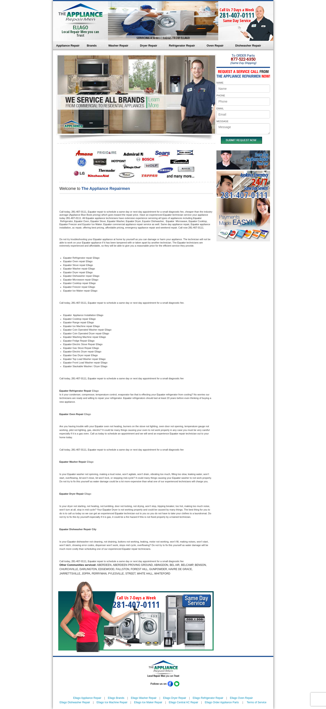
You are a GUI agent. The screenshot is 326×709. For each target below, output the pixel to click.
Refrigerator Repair (182, 45)
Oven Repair (215, 45)
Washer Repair (118, 45)
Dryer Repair (148, 45)
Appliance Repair (68, 45)
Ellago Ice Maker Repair (148, 702)
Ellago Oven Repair (241, 698)
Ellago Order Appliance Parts (222, 702)
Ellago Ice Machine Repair (112, 702)
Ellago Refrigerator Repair (208, 698)
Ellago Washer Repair (143, 698)
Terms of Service (256, 702)
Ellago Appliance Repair (87, 698)
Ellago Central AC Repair (183, 702)
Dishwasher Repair (248, 45)
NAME (220, 82)
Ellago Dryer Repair (174, 698)
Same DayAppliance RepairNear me (257, 159)
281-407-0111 (237, 15)
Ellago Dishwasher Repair (75, 702)
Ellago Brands (116, 698)
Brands (92, 45)
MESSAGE (222, 121)
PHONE (220, 95)
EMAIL (220, 108)
